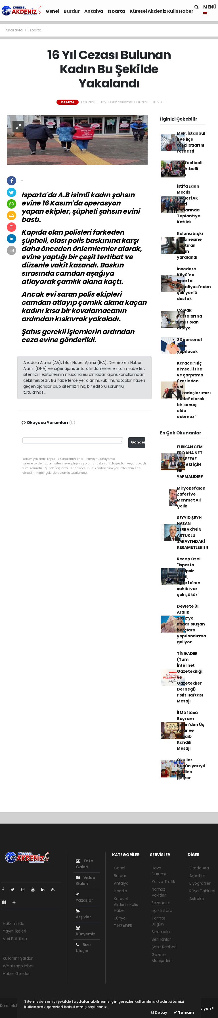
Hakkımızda (13, 923)
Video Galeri (85, 880)
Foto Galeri (84, 864)
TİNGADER (123, 926)
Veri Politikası (15, 939)
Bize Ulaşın (83, 947)
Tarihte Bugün (158, 921)
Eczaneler (161, 903)
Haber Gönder (16, 973)
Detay (159, 1012)
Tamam (183, 1012)
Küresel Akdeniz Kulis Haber (161, 11)
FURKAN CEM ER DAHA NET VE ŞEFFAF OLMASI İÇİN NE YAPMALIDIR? (190, 461)
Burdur (72, 11)
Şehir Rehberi (164, 947)
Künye (120, 918)
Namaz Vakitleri (159, 892)
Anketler (197, 875)
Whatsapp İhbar (18, 966)
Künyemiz (85, 931)
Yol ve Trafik (163, 881)
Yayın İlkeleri (14, 931)
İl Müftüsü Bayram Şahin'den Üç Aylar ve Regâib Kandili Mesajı (190, 730)
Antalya (93, 11)
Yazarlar (84, 897)
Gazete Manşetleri (161, 957)
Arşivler (83, 914)
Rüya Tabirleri (202, 891)
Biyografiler (200, 883)
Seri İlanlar (161, 939)
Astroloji (196, 898)
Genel (52, 11)
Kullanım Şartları (18, 958)
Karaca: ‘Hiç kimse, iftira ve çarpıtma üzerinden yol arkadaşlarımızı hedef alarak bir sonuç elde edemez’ (194, 389)
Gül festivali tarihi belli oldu (189, 168)
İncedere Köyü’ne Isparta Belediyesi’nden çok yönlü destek (194, 283)
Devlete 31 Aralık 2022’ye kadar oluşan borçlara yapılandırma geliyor (191, 624)
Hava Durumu (159, 871)
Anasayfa (14, 30)
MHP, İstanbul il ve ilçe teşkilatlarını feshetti (191, 142)
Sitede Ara (199, 868)
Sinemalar (161, 932)
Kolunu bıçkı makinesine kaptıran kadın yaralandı (190, 245)
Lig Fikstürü (162, 910)
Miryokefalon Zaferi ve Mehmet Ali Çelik (191, 497)
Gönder (138, 442)
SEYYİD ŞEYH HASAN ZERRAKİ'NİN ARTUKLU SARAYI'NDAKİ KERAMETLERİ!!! (192, 532)
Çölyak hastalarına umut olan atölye (189, 319)
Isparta (116, 11)
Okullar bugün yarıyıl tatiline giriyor (191, 769)
